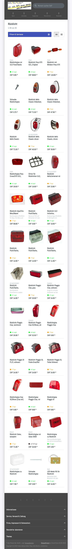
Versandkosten (29, 543)
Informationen (11, 509)
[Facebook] (20, 499)
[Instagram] (33, 499)
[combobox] (48, 5)
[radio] (56, 34)
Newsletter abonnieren (14, 530)
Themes (9, 536)
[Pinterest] (51, 499)
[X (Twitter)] (26, 499)
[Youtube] (45, 499)
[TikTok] (39, 499)
